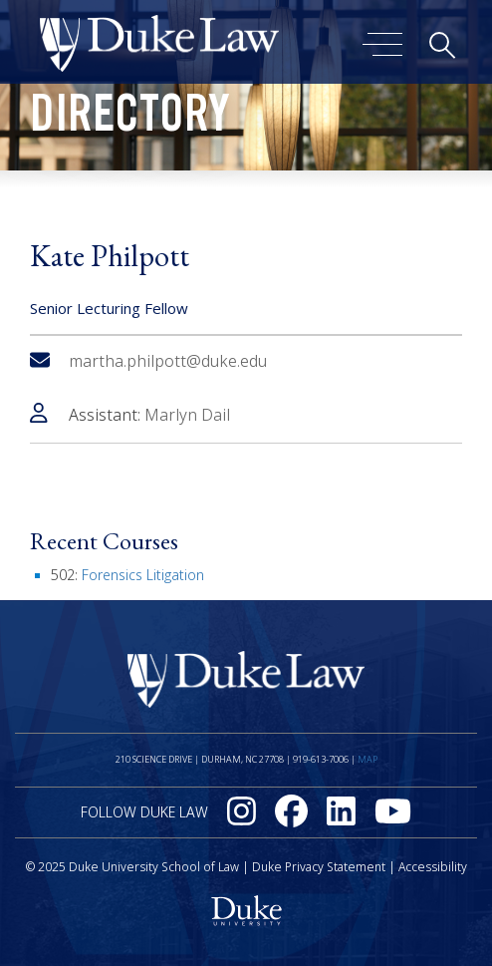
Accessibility (432, 866)
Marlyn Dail (187, 415)
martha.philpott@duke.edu (148, 361)
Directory (130, 120)
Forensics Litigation (143, 574)
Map (367, 759)
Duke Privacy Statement (318, 866)
